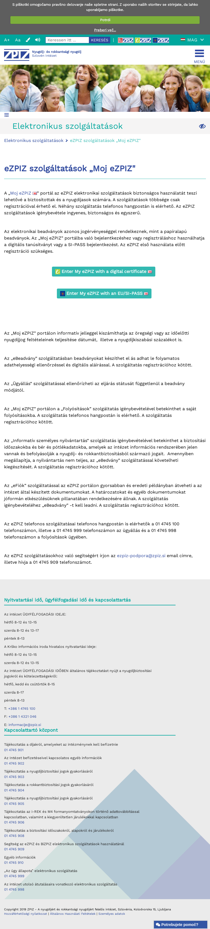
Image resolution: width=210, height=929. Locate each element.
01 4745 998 (14, 889)
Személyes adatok (111, 914)
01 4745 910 (14, 862)
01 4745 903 (14, 777)
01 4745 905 (14, 804)
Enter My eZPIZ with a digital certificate (103, 272)
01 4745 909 (14, 849)
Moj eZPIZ (23, 193)
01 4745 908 (14, 836)
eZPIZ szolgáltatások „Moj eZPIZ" (105, 140)
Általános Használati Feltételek (73, 914)
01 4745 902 (14, 763)
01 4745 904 (14, 790)
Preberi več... (105, 30)
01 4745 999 (14, 876)
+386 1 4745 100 (21, 708)
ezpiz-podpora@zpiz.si (141, 555)
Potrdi (105, 20)
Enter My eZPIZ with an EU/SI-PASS (104, 294)
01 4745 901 (14, 750)
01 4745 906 (14, 822)
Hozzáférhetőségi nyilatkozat (25, 914)
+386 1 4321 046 (22, 716)
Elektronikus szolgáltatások (67, 126)
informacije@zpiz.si (24, 725)
